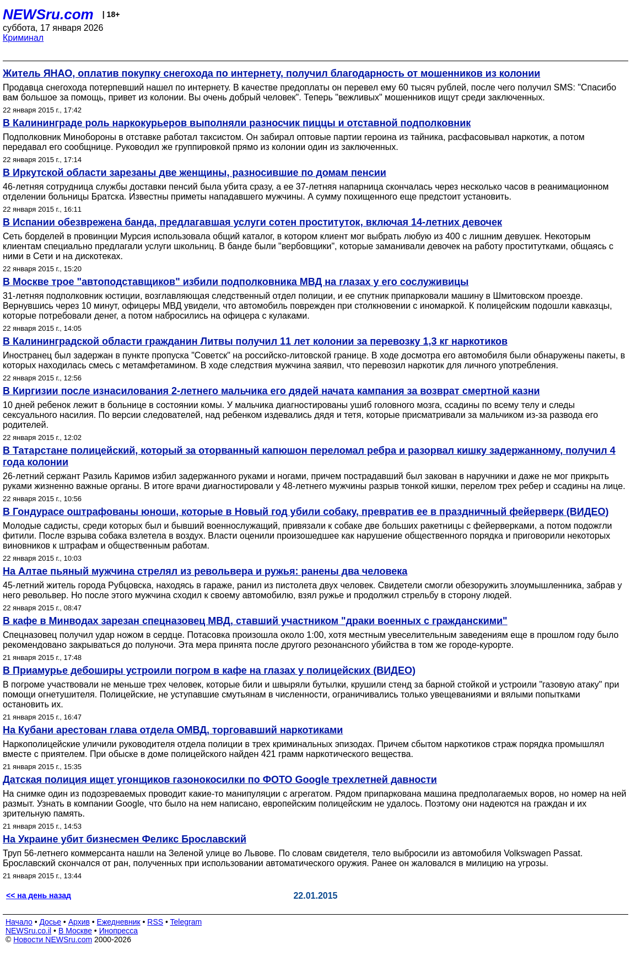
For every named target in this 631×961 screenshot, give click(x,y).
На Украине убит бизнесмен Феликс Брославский (124, 839)
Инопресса (118, 930)
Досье (50, 921)
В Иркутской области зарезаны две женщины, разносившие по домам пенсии (194, 172)
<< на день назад (38, 895)
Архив (79, 921)
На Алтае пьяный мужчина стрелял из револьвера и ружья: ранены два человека (205, 571)
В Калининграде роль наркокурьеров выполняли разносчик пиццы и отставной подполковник (237, 122)
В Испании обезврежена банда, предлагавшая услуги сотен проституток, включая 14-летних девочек (252, 222)
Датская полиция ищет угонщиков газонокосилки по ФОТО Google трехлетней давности (220, 779)
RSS (155, 921)
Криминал (23, 37)
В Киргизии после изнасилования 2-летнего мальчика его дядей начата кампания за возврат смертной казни (271, 390)
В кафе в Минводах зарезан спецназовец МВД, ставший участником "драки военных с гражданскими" (255, 620)
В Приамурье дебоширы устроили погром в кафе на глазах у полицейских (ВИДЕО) (209, 670)
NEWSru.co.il (28, 930)
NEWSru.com (48, 14)
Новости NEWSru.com (52, 939)
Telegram (186, 921)
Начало (19, 921)
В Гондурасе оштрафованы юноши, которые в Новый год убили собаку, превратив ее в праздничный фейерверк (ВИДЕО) (305, 511)
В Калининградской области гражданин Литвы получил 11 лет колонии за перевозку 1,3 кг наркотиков (255, 341)
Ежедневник (119, 921)
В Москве (75, 930)
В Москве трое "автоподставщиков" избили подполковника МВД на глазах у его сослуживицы (235, 281)
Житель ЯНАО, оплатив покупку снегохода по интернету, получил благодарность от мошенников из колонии (271, 73)
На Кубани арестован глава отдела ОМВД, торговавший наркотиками (173, 729)
